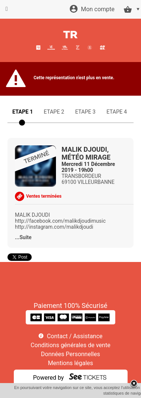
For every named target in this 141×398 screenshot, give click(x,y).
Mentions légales (70, 363)
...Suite (23, 237)
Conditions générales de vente (70, 345)
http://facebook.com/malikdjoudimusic (60, 221)
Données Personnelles (70, 354)
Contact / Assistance (75, 336)
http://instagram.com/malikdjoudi (54, 227)
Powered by (48, 377)
